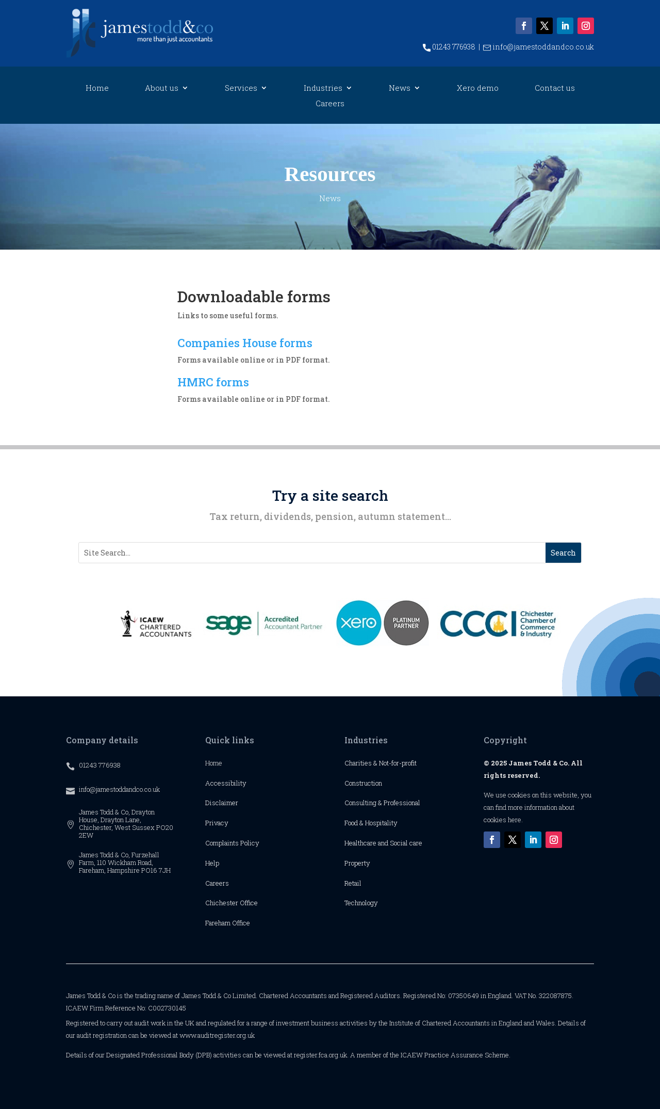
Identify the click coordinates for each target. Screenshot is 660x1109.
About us (161, 88)
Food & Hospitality (371, 822)
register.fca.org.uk (320, 1054)
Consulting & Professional (382, 802)
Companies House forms (244, 342)
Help (212, 863)
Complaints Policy (232, 842)
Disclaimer (221, 802)
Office (249, 902)
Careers (330, 104)
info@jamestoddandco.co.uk (538, 47)
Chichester (222, 902)
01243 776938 (449, 47)
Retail (352, 883)
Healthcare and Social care (383, 842)
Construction (363, 783)
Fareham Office (227, 922)
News (399, 88)
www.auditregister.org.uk (217, 1035)
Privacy (216, 822)
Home (97, 88)
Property (357, 863)
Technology (361, 902)
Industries (323, 88)
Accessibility (225, 783)
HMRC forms (213, 381)
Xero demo (478, 88)
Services (241, 88)
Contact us (555, 88)
